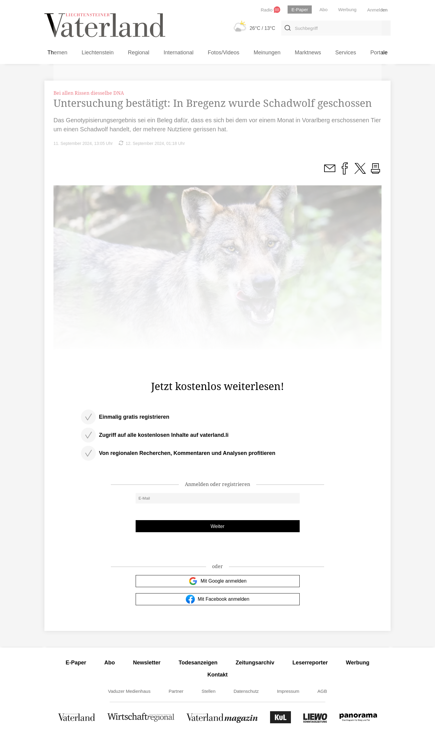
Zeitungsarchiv (255, 663)
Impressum (288, 691)
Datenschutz (246, 691)
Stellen (208, 691)
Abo (109, 663)
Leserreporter (310, 663)
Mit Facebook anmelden (218, 599)
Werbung (357, 663)
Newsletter (146, 663)
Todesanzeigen (198, 663)
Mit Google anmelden (217, 581)
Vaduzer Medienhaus (129, 691)
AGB (322, 691)
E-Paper (76, 663)
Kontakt (218, 675)
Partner (176, 691)
